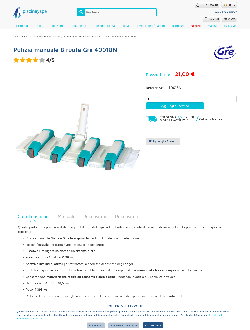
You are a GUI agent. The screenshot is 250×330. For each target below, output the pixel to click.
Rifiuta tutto (95, 325)
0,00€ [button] (232, 19)
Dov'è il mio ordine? (226, 11)
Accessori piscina (104, 25)
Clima (125, 25)
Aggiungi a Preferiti (163, 141)
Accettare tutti (153, 325)
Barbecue (178, 25)
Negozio (196, 25)
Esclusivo (230, 25)
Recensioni (94, 216)
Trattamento (78, 25)
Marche (212, 25)
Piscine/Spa (21, 25)
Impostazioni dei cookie (124, 325)
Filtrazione (57, 25)
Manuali (66, 216)
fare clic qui (215, 315)
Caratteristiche (33, 216)
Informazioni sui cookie (29, 318)
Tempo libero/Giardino (150, 25)
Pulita (39, 25)
